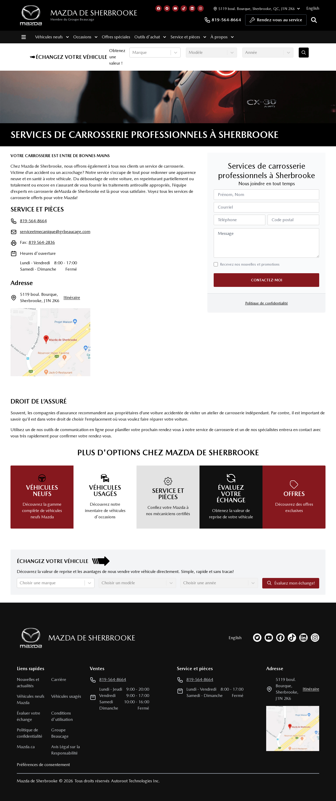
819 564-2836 (42, 242)
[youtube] (269, 637)
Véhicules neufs (50, 37)
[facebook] (280, 637)
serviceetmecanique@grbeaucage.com (55, 231)
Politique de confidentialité (266, 303)
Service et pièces (187, 37)
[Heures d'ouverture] (256, 8)
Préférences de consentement (43, 764)
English (312, 8)
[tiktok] (292, 637)
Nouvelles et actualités (28, 682)
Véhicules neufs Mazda (30, 699)
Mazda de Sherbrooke (93, 12)
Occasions (84, 37)
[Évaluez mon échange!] (304, 53)
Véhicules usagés (66, 696)
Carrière (58, 679)
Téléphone (227, 219)
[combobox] (132, 52)
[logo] (31, 15)
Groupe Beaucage (60, 733)
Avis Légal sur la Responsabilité (65, 750)
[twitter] (257, 637)
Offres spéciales (114, 36)
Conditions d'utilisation (62, 716)
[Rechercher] (314, 20)
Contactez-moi (266, 280)
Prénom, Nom (231, 194)
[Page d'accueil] (29, 638)
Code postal (282, 219)
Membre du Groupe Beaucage (72, 19)
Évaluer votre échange (28, 716)
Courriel (225, 207)
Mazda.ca (26, 746)
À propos (220, 37)
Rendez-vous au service (275, 21)
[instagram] (315, 637)
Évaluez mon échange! (290, 583)
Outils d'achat (149, 37)
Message (226, 233)
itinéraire (72, 297)
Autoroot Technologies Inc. (135, 780)
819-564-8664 (222, 20)
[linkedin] (303, 637)
